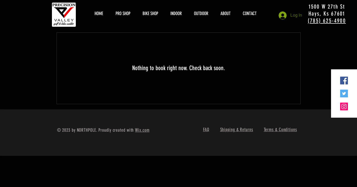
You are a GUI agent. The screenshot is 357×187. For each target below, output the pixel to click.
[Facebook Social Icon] (344, 80)
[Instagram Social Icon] (344, 106)
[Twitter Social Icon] (344, 93)
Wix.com (142, 130)
